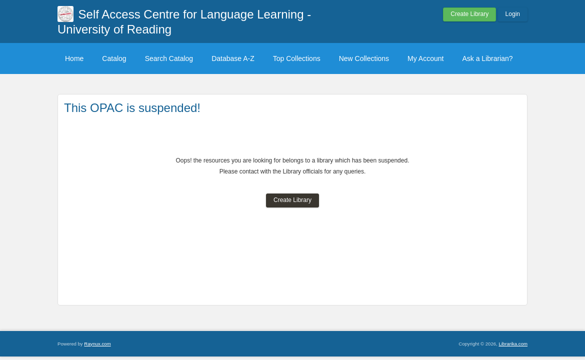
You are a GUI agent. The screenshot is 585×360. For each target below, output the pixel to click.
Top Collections (296, 58)
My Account (426, 58)
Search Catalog (169, 58)
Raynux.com (97, 343)
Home (74, 58)
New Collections (364, 58)
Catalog (114, 58)
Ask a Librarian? (487, 58)
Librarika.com (513, 343)
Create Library (469, 14)
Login (513, 14)
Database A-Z (233, 58)
